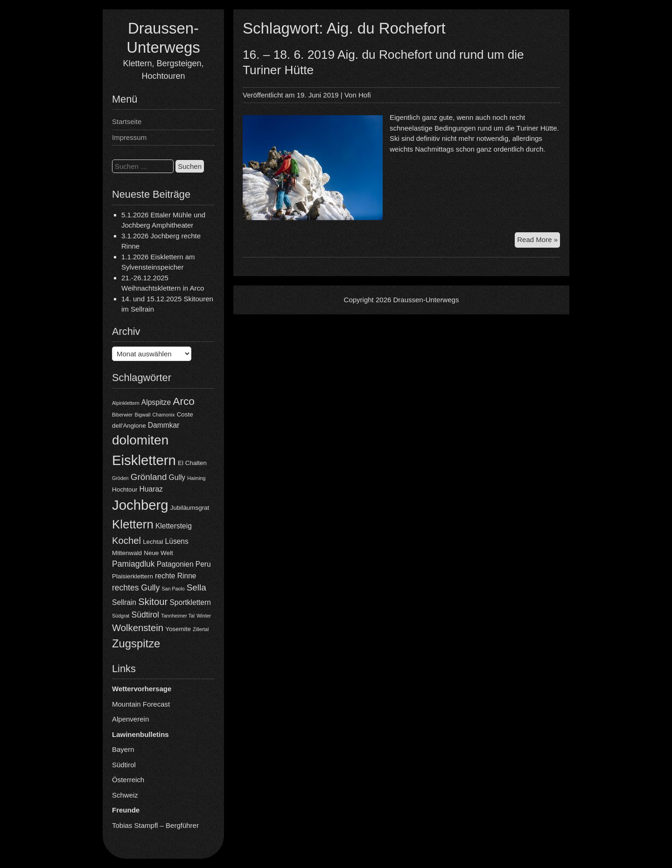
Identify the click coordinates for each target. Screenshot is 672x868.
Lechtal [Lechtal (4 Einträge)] (153, 541)
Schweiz (125, 795)
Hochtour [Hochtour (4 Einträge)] (124, 489)
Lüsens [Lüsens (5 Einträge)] (177, 541)
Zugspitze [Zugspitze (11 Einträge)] (136, 643)
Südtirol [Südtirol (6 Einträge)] (145, 614)
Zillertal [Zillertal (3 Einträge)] (201, 629)
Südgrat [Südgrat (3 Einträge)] (120, 615)
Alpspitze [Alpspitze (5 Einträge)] (156, 402)
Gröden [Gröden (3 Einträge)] (120, 478)
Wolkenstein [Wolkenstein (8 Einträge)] (137, 628)
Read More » (538, 241)
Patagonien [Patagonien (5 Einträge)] (175, 564)
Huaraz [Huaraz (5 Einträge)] (151, 489)
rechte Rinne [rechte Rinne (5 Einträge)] (175, 576)
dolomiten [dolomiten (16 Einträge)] (140, 440)
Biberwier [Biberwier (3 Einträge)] (122, 414)
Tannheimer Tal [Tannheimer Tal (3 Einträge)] (178, 615)
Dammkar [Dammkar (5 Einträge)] (164, 425)
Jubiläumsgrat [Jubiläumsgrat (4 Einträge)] (189, 507)
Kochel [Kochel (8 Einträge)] (126, 540)
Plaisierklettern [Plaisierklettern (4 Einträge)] (132, 576)
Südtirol (124, 765)
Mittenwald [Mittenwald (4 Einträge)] (127, 552)
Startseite (126, 121)
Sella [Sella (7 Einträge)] (196, 587)
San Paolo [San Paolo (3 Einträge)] (172, 588)
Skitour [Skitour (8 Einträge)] (153, 602)
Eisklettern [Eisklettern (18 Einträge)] (144, 460)
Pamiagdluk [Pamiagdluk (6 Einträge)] (133, 564)
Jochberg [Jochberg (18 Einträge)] (140, 505)
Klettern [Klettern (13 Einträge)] (133, 524)
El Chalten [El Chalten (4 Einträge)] (192, 462)
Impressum (129, 137)
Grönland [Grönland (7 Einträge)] (149, 477)
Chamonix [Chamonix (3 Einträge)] (164, 414)
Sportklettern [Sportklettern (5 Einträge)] (189, 602)
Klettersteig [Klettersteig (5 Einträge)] (173, 526)
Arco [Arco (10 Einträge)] (184, 401)
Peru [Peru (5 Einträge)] (203, 564)
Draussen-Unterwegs (426, 300)
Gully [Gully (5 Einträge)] (177, 477)
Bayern (123, 749)
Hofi (364, 95)
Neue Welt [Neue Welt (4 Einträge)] (158, 552)
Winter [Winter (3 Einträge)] (203, 615)
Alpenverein (130, 719)
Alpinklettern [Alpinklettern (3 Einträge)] (126, 403)
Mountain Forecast (141, 704)
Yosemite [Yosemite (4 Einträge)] (178, 628)
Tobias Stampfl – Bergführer (155, 825)
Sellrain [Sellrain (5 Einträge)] (124, 602)
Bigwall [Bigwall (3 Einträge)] (143, 414)
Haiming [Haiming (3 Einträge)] (196, 478)
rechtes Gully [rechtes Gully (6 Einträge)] (136, 587)
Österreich (128, 780)
